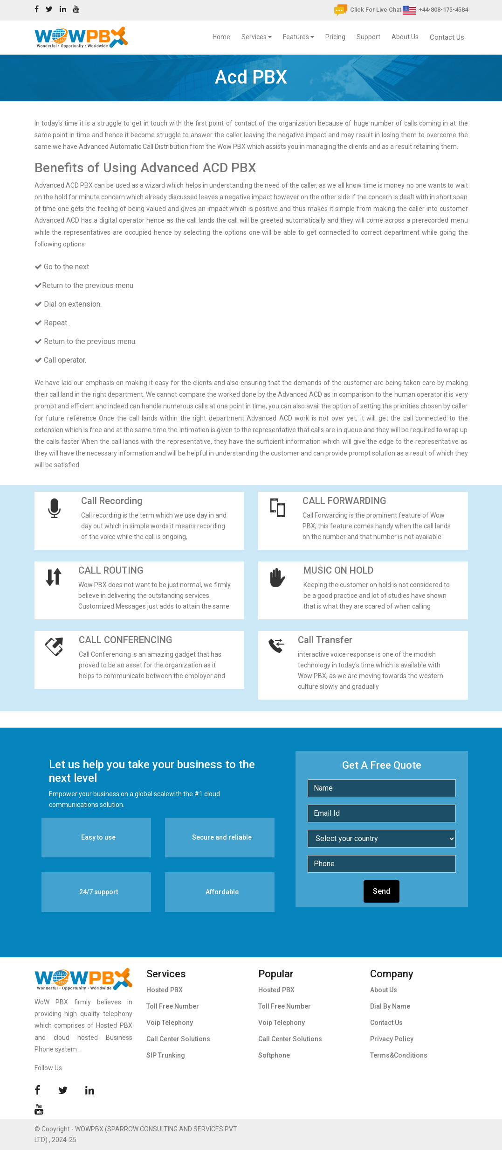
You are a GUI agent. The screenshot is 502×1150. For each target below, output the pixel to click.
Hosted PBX (164, 990)
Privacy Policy (391, 1039)
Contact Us (447, 37)
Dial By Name (390, 1006)
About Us (405, 37)
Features (298, 37)
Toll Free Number (172, 1006)
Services (256, 37)
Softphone (274, 1055)
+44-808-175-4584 (435, 9)
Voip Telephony (169, 1022)
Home (223, 35)
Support (368, 37)
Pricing (335, 37)
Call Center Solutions (178, 1039)
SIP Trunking (165, 1055)
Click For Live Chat (367, 9)
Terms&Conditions (398, 1055)
